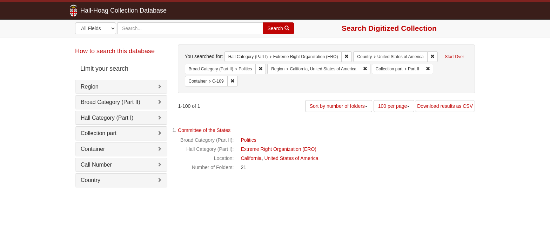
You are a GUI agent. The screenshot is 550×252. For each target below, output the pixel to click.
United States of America (291, 158)
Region (90, 87)
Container (93, 149)
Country (90, 180)
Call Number (96, 165)
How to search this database (115, 51)
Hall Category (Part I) (107, 118)
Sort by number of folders (339, 106)
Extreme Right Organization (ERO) (279, 149)
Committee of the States (204, 130)
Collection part (98, 133)
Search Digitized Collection (389, 28)
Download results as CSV (445, 106)
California (251, 158)
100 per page (394, 106)
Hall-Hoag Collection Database (101, 10)
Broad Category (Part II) (110, 102)
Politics (248, 140)
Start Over (454, 56)
